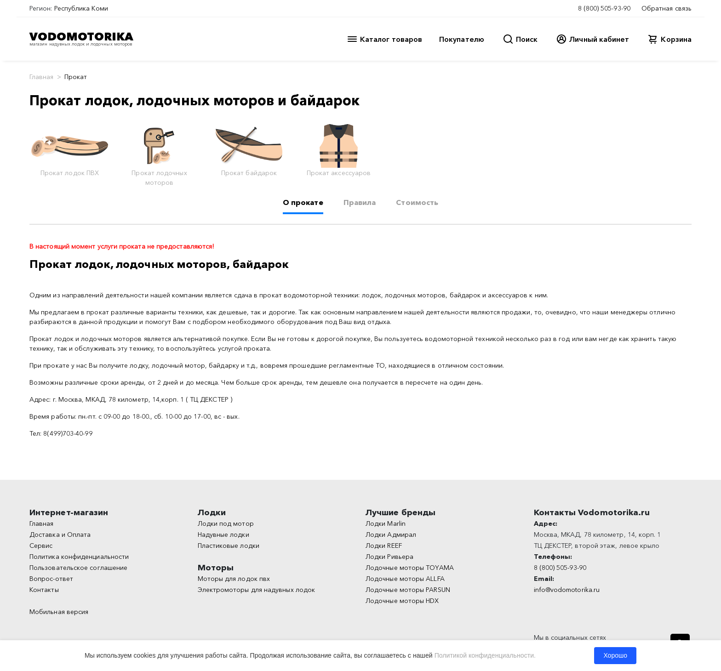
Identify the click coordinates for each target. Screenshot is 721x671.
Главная (41, 77)
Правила (359, 202)
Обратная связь (666, 8)
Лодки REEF (384, 545)
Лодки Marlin (386, 523)
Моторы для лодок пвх (234, 578)
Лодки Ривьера (389, 556)
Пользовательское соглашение (78, 567)
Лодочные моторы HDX (402, 601)
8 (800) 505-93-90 (604, 8)
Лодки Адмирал (391, 534)
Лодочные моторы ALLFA (405, 578)
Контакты (44, 590)
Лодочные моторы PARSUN (408, 590)
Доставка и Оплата (60, 534)
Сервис (40, 545)
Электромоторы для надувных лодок (256, 590)
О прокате (303, 202)
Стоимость (417, 202)
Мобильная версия (58, 612)
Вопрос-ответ (51, 578)
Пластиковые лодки (228, 545)
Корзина (676, 39)
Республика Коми (81, 8)
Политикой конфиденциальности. (485, 655)
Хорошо (615, 655)
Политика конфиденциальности (79, 556)
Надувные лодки (223, 534)
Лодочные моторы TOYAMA (410, 567)
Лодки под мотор (226, 523)
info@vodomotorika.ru (567, 590)
